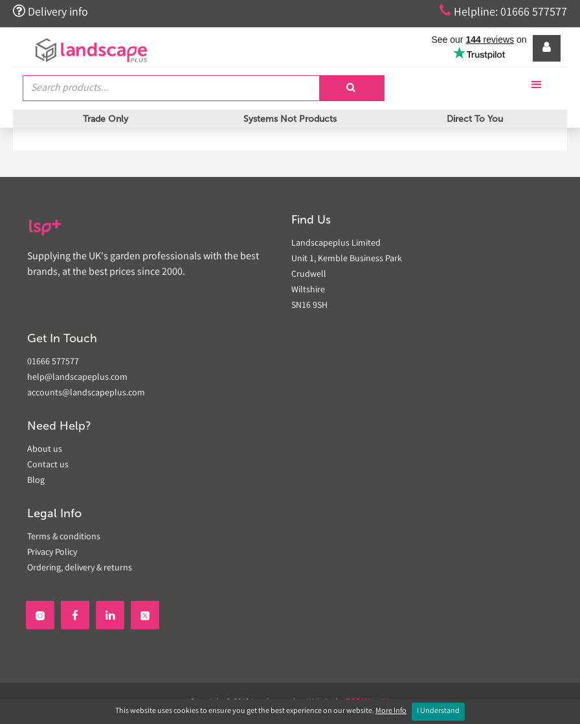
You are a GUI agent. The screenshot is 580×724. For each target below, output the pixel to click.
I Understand (438, 711)
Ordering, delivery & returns (79, 568)
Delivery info (50, 11)
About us (44, 449)
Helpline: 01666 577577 (503, 11)
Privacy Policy (52, 552)
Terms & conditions (63, 537)
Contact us (48, 465)
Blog (36, 480)
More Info (391, 711)
